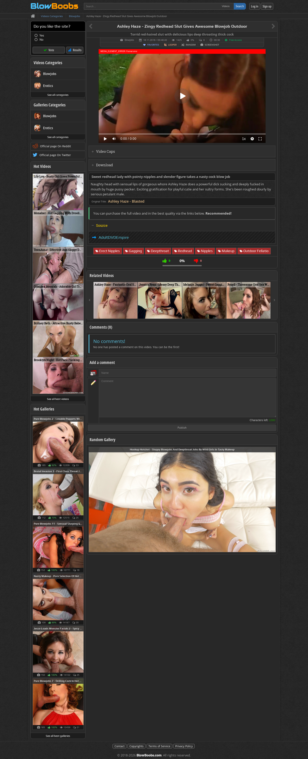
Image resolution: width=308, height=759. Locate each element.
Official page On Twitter (55, 155)
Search (240, 6)
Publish (182, 428)
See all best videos (58, 399)
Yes (41, 35)
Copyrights (136, 746)
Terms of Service (159, 746)
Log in (254, 6)
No (41, 39)
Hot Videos (42, 166)
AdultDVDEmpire (114, 237)
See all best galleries (58, 735)
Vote (51, 50)
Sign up (267, 6)
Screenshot (212, 44)
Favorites (153, 44)
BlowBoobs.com (149, 755)
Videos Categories (48, 62)
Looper (172, 44)
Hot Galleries (44, 409)
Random (191, 44)
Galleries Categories (50, 105)
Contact (120, 746)
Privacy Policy (184, 746)
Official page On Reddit (55, 146)
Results (77, 50)
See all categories (58, 94)
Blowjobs (129, 40)
